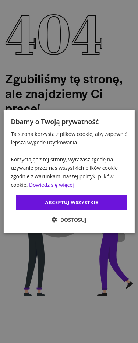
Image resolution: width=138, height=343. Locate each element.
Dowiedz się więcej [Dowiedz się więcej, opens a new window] (51, 184)
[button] (69, 220)
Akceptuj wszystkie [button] (71, 202)
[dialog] (68, 171)
